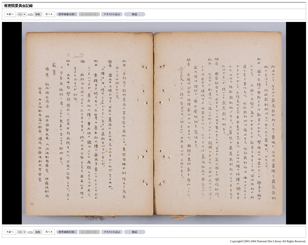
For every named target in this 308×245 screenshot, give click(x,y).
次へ (49, 14)
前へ (10, 14)
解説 (134, 14)
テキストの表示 (112, 14)
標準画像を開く (67, 14)
